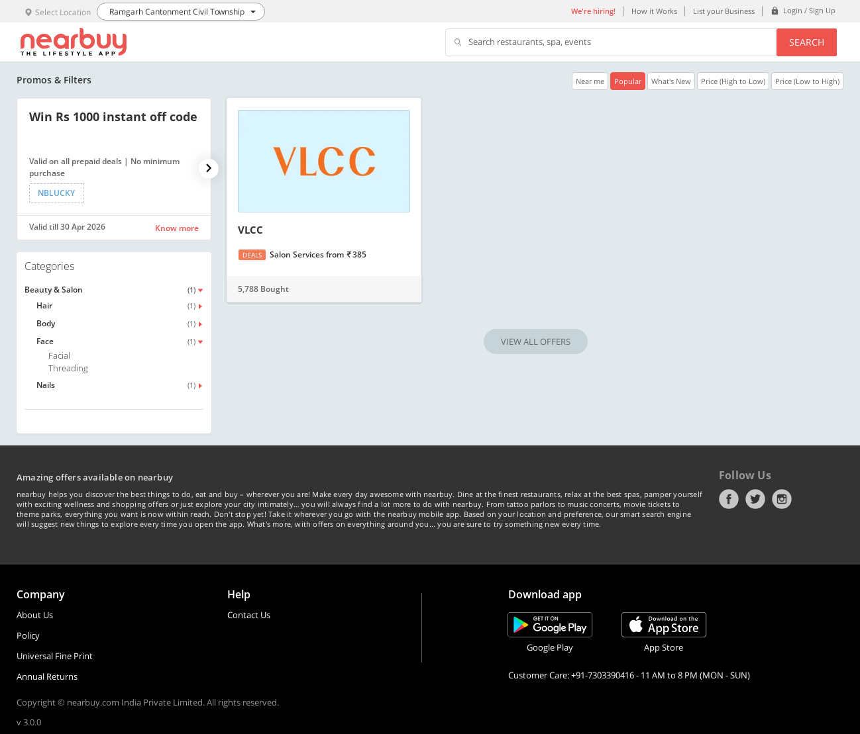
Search (806, 42)
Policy (28, 635)
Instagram (782, 499)
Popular (627, 81)
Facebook (729, 499)
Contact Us (248, 615)
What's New (671, 81)
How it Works (654, 11)
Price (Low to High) (807, 81)
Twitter (755, 499)
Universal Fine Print (55, 656)
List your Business (724, 11)
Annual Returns (47, 676)
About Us (35, 615)
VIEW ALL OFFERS (535, 341)
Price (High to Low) (733, 81)
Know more (177, 228)
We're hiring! (593, 11)
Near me (590, 81)
